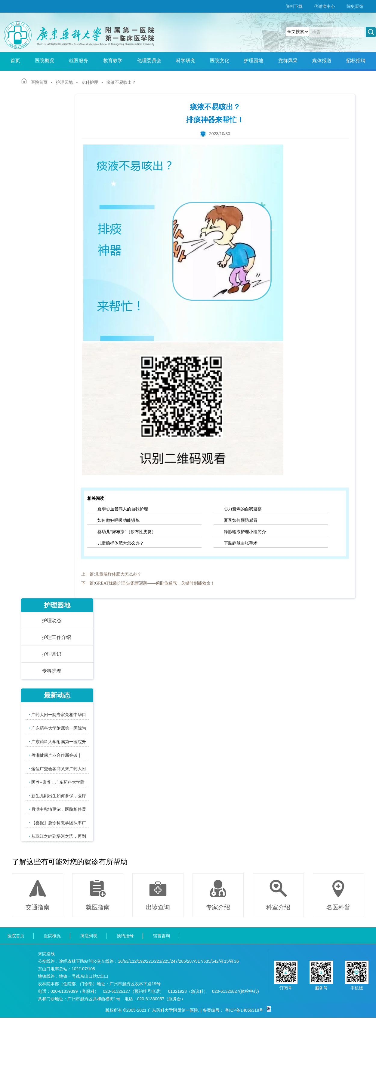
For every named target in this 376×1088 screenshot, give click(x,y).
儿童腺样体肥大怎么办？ (120, 543)
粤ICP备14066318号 (244, 1010)
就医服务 (78, 60)
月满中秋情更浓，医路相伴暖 (57, 809)
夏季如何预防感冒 (240, 520)
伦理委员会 (149, 60)
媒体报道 (321, 60)
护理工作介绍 (56, 637)
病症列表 (88, 935)
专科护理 (89, 82)
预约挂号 (125, 935)
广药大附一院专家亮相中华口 (57, 714)
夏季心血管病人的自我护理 (122, 509)
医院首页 (39, 82)
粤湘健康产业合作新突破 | (54, 755)
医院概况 (44, 60)
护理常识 (51, 654)
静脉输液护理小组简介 (245, 532)
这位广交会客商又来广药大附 (57, 768)
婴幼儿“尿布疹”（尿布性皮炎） (126, 532)
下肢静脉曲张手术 (240, 543)
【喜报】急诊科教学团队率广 (57, 822)
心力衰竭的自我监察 (243, 509)
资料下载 (294, 6)
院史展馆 (355, 6)
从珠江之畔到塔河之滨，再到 (57, 836)
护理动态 (51, 620)
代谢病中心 (324, 6)
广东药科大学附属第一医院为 (57, 728)
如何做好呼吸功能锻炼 (118, 520)
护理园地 (253, 60)
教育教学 (112, 60)
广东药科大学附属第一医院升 (57, 741)
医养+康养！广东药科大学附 (57, 782)
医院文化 (219, 60)
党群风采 (287, 60)
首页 (15, 60)
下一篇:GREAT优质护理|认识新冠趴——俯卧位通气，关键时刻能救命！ (148, 583)
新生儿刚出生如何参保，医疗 (57, 795)
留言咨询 (161, 935)
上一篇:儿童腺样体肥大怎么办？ (111, 574)
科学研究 (185, 60)
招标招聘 (355, 60)
